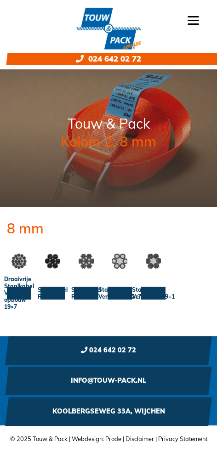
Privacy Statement (182, 438)
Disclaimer (140, 438)
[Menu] (193, 19)
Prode (113, 438)
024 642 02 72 (108, 58)
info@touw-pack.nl (108, 380)
